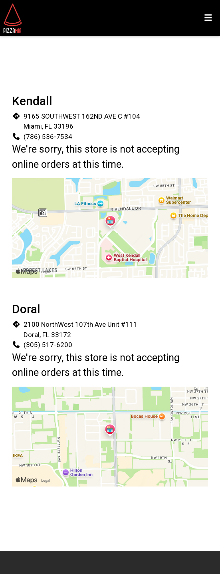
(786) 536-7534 (48, 137)
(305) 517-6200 (48, 345)
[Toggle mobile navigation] (208, 18)
